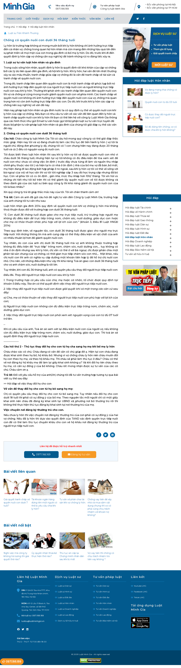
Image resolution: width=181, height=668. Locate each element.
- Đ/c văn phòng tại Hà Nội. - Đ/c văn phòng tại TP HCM (161, 6)
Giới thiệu (32, 18)
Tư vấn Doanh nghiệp (106, 609)
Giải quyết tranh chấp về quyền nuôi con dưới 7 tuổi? (17, 503)
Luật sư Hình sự (65, 592)
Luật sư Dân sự (64, 586)
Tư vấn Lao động (103, 615)
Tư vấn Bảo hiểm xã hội (107, 621)
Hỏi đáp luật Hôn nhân (139, 237)
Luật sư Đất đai (65, 598)
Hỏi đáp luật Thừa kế (137, 216)
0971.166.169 (62, 9)
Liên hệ (109, 18)
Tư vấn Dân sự (102, 586)
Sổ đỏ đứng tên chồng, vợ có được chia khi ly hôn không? (161, 129)
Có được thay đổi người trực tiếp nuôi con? (160, 116)
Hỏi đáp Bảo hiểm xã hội (139, 250)
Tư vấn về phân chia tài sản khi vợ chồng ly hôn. (73, 501)
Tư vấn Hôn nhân (104, 603)
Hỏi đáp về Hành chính (138, 212)
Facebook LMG (140, 592)
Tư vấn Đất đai (102, 598)
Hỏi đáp (63, 18)
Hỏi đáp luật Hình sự (137, 229)
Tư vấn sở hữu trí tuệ (137, 254)
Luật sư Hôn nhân (66, 603)
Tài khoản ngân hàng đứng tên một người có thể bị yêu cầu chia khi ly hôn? (44, 504)
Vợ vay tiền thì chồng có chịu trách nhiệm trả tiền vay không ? (101, 556)
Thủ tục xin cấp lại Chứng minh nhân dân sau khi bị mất (72, 556)
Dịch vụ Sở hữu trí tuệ (68, 621)
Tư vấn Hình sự (103, 592)
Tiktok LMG (139, 598)
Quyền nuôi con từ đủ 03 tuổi (161, 102)
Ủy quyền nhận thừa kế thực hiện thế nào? (44, 555)
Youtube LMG (140, 586)
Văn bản (95, 18)
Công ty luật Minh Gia (112, 9)
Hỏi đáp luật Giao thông (139, 220)
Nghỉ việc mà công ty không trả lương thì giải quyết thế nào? (16, 556)
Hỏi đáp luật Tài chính (138, 208)
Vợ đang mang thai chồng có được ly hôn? (161, 92)
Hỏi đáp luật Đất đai (137, 233)
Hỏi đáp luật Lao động (138, 246)
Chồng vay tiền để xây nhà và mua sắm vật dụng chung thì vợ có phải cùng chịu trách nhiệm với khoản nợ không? (100, 507)
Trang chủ (14, 18)
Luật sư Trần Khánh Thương (23, 33)
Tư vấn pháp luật (110, 6)
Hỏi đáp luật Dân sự (137, 224)
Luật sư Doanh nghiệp (68, 609)
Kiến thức (79, 18)
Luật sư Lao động (66, 615)
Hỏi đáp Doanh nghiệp (138, 241)
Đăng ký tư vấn (79, 454)
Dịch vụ (48, 18)
